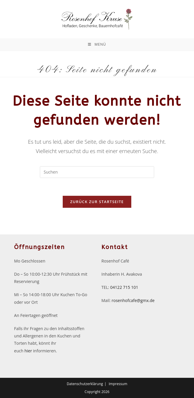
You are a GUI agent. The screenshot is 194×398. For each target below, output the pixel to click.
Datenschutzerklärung (85, 383)
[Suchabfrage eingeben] (97, 172)
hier (28, 351)
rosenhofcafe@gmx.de (133, 300)
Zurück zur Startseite (97, 201)
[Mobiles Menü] (96, 44)
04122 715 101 (124, 287)
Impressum (118, 383)
